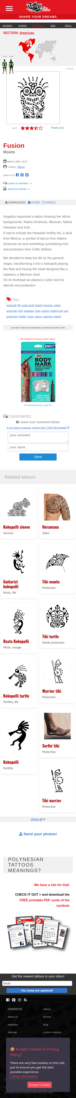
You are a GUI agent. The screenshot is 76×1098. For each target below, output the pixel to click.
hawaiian (29, 310)
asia (53, 25)
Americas (26, 33)
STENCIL (48, 202)
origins (45, 310)
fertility (22, 316)
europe (22, 25)
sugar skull (27, 305)
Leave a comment (15, 183)
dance (38, 316)
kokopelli (11, 305)
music (30, 316)
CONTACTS (15, 1009)
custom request (52, 1032)
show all (37, 819)
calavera (47, 316)
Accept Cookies (39, 1085)
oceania (7, 25)
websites (13, 1024)
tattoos (47, 1009)
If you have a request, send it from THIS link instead (37, 427)
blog (45, 1024)
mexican (48, 305)
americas (38, 25)
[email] (37, 983)
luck (66, 310)
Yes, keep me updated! (37, 990)
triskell (38, 305)
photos (47, 1016)
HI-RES (34, 202)
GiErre (21, 167)
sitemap (12, 1032)
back (70, 68)
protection (12, 316)
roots (38, 310)
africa (68, 25)
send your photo (14, 188)
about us (13, 1016)
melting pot (56, 310)
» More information (24, 1076)
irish (20, 310)
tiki (19, 305)
